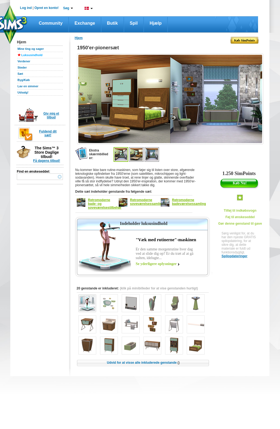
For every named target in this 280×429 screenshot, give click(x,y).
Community (51, 23)
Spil (134, 23)
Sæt (20, 73)
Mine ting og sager (31, 48)
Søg (66, 8)
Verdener (24, 61)
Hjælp (156, 23)
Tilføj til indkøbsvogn (240, 210)
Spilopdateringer (234, 256)
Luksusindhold (32, 55)
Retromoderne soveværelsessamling (147, 202)
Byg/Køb (24, 80)
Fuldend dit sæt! (48, 133)
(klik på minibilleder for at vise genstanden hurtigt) (159, 288)
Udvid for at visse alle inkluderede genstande (143, 363)
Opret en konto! (46, 8)
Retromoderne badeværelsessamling (189, 202)
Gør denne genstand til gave (240, 223)
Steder (22, 67)
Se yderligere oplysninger (156, 264)
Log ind (26, 8)
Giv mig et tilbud (51, 115)
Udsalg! (23, 92)
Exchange (85, 23)
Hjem (79, 38)
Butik (112, 23)
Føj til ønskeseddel (240, 217)
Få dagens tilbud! (46, 161)
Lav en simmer (28, 86)
